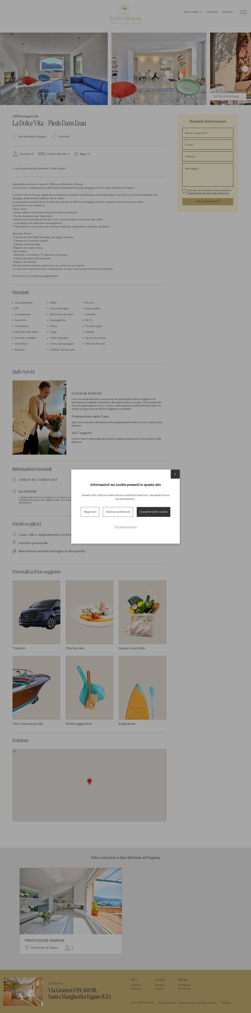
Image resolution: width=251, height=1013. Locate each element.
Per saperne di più (125, 527)
